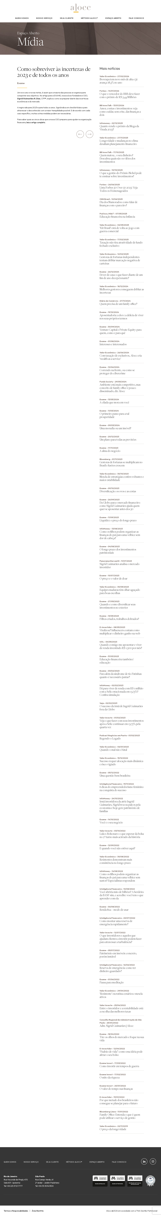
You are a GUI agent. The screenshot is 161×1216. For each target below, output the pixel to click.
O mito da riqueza (110, 1077)
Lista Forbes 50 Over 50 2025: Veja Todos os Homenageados (119, 189)
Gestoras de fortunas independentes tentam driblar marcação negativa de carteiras (120, 260)
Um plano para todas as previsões (118, 439)
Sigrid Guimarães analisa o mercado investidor (119, 565)
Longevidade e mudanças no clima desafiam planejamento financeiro (119, 142)
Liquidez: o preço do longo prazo (118, 520)
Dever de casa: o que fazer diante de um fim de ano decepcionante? (121, 276)
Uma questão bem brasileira (115, 775)
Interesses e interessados (113, 344)
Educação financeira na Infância (117, 216)
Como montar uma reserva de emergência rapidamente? (116, 922)
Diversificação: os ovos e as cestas (118, 491)
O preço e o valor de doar (113, 578)
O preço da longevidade (113, 1129)
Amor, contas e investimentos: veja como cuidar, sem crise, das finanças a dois (120, 112)
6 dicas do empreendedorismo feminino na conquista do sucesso (122, 788)
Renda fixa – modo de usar (114, 909)
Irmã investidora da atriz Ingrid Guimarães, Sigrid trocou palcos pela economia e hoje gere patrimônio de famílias (120, 806)
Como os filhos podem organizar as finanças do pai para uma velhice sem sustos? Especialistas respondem (120, 877)
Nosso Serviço (44, 18)
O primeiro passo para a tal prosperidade (114, 415)
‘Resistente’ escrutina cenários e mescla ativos (121, 995)
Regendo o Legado (110, 738)
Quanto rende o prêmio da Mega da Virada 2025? (119, 127)
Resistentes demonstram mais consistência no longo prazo (116, 861)
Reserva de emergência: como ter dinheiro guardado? (118, 969)
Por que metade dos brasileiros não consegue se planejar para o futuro (119, 1101)
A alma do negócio (110, 451)
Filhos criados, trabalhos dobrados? (119, 619)
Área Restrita (37, 1211)
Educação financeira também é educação (117, 660)
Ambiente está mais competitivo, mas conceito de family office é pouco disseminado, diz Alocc (120, 388)
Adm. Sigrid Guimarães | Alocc (117, 1025)
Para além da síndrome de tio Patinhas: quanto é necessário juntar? (121, 675)
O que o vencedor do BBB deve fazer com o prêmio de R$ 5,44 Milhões (120, 95)
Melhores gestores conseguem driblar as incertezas (122, 290)
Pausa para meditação (112, 982)
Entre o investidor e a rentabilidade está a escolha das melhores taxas (121, 1009)
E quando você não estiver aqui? (117, 848)
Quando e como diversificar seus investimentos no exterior (118, 605)
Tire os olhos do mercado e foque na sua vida (122, 1038)
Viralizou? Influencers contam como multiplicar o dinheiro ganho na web (120, 631)
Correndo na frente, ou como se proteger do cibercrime (117, 371)
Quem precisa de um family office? (118, 304)
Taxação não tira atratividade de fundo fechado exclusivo (121, 244)
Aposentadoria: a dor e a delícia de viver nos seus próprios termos (121, 316)
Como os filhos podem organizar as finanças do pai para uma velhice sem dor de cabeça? (120, 535)
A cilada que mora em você (114, 402)
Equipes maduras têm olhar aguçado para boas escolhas (120, 591)
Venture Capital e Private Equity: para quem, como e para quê (120, 331)
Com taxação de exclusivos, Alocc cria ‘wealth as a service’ (121, 357)
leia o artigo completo (35, 122)
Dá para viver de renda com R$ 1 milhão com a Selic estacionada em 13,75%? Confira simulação (121, 691)
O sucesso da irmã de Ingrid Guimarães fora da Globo (121, 707)
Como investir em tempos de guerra (119, 1066)
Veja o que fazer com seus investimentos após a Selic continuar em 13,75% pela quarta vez (122, 724)
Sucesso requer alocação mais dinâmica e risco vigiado (121, 762)
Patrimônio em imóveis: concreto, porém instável (118, 954)
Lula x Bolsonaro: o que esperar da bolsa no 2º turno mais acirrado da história (122, 835)
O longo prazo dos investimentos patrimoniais (118, 551)
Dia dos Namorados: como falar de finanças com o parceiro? (119, 203)
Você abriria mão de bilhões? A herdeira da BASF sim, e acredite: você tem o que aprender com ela (122, 895)
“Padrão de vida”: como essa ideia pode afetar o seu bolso (121, 1053)
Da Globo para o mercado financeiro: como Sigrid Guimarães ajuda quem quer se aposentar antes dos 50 (120, 506)
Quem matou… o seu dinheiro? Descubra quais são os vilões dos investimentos (117, 158)
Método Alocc (89, 18)
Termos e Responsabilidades (16, 1211)
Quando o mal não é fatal (113, 749)
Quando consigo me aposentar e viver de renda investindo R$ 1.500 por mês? (121, 646)
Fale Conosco (136, 18)
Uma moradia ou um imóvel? (115, 428)
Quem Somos (22, 18)
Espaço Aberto (113, 18)
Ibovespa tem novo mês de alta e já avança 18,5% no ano (118, 80)
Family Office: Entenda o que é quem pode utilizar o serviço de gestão (120, 1116)
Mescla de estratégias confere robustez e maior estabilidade (122, 478)
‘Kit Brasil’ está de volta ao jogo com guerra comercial (119, 229)
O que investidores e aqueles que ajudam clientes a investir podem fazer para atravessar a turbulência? (121, 939)
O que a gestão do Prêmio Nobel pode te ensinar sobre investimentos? (121, 174)
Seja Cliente (66, 18)
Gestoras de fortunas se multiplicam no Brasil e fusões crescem (121, 463)
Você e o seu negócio (111, 822)
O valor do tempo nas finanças (116, 1088)
